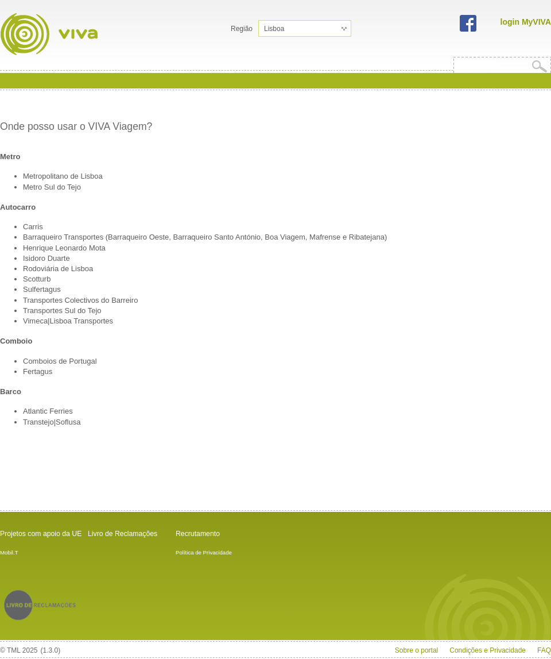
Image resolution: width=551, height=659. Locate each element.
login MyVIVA (525, 21)
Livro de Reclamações (122, 534)
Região (242, 29)
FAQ (544, 650)
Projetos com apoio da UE (41, 534)
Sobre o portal (416, 650)
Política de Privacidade (204, 552)
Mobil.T (9, 552)
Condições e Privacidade (487, 650)
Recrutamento (198, 534)
